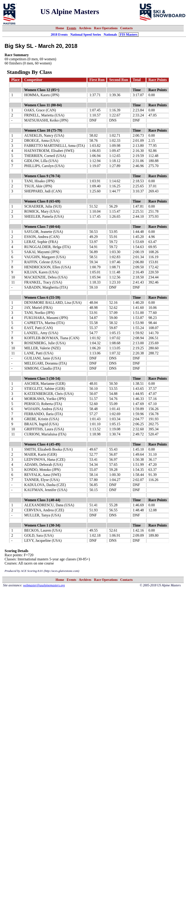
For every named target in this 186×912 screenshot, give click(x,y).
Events (71, 28)
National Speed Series (85, 34)
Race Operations (106, 28)
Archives (85, 28)
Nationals (110, 34)
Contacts (126, 28)
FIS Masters (129, 34)
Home (60, 28)
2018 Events (59, 34)
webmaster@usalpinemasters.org (44, 585)
